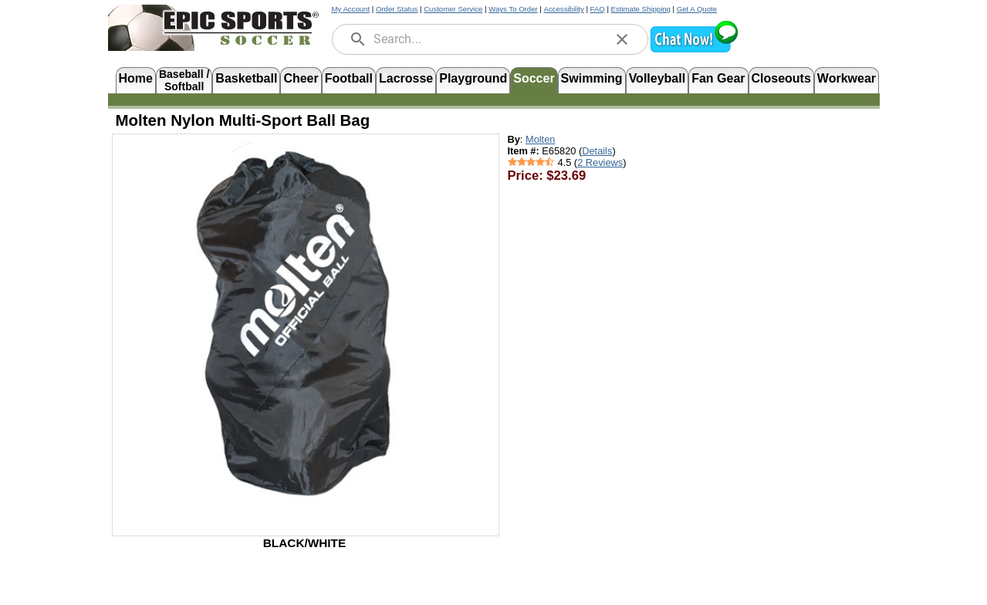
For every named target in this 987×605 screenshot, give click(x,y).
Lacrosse (406, 78)
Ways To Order (512, 9)
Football (349, 78)
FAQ (597, 9)
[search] (358, 39)
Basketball (246, 78)
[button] (694, 50)
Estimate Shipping (641, 9)
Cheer (300, 78)
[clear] (622, 39)
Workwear (846, 78)
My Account (351, 9)
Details (597, 151)
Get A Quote (697, 9)
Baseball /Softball (184, 79)
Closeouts (781, 78)
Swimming (592, 78)
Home (136, 78)
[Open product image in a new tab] (306, 327)
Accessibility (564, 9)
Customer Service (453, 9)
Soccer (533, 78)
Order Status (396, 9)
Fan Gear (718, 78)
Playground (473, 78)
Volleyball (657, 78)
